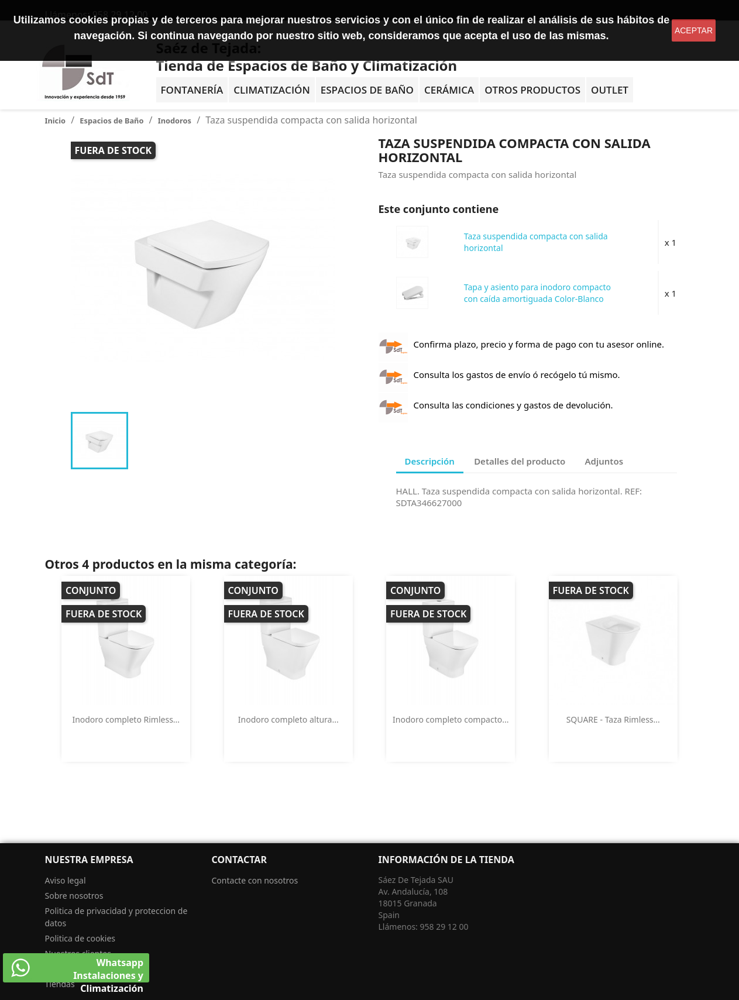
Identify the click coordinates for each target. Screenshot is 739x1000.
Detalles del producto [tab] (519, 461)
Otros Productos (532, 90)
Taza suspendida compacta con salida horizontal (536, 242)
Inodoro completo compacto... (450, 719)
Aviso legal (65, 880)
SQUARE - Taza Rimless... (613, 719)
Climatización (271, 90)
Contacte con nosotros (255, 880)
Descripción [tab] (430, 461)
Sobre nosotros (74, 895)
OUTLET (609, 90)
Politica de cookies (80, 938)
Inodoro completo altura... (288, 719)
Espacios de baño (367, 90)
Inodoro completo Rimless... (126, 719)
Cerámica (449, 90)
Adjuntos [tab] (604, 461)
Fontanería (192, 90)
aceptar (694, 30)
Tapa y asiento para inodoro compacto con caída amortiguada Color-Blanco (537, 292)
